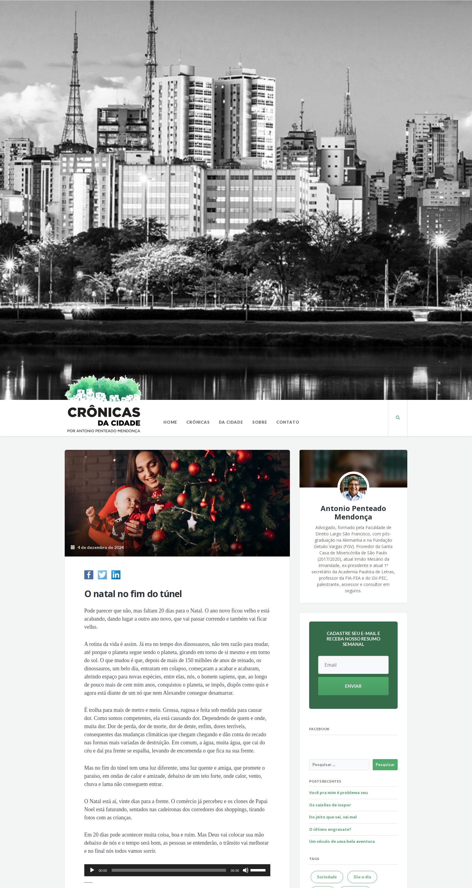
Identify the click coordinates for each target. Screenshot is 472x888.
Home (170, 422)
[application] (177, 870)
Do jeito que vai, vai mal (333, 817)
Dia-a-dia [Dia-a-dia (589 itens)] (362, 876)
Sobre (259, 422)
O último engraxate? (330, 829)
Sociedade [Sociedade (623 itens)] (327, 876)
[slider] (169, 870)
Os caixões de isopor (330, 805)
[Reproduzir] (92, 870)
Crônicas (198, 422)
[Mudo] (246, 870)
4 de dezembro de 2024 (97, 547)
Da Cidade (231, 422)
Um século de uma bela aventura (342, 841)
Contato (288, 422)
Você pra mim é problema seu (338, 792)
